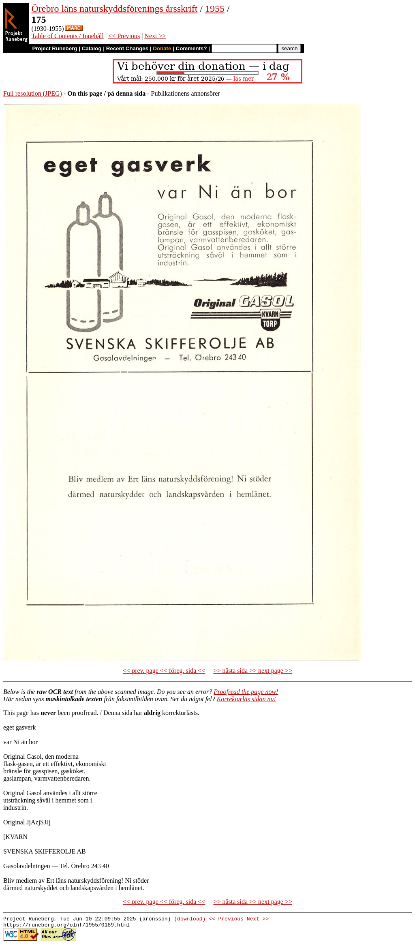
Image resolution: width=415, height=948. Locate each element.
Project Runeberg (54, 48)
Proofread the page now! (246, 691)
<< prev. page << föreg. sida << (164, 670)
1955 (215, 8)
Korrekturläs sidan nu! (246, 698)
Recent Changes (127, 48)
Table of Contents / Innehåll (67, 35)
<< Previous (124, 35)
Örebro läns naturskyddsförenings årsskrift (114, 8)
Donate (162, 48)
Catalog (92, 48)
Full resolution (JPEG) (32, 93)
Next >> (155, 35)
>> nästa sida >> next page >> (252, 670)
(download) (189, 919)
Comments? (191, 48)
